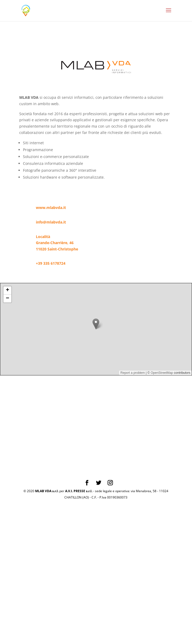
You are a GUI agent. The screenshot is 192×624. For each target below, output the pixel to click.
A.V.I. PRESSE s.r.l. (78, 491)
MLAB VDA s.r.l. (47, 491)
